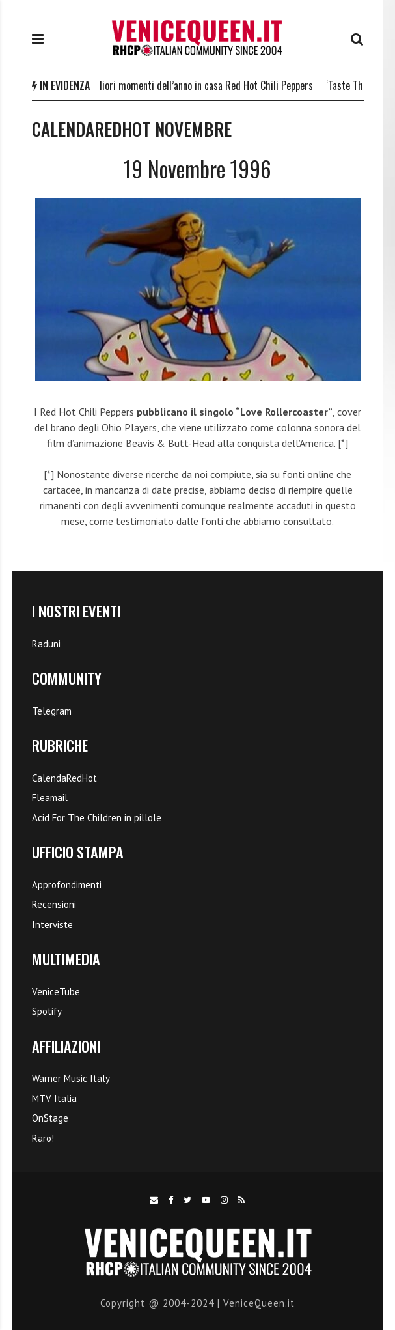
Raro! (43, 1138)
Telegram (52, 711)
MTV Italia (54, 1098)
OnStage (50, 1118)
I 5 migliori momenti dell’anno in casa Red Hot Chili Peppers (196, 85)
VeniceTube (56, 991)
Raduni (46, 644)
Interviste (52, 924)
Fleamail (50, 797)
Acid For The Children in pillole (96, 818)
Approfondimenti (67, 885)
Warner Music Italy (71, 1078)
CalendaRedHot (64, 778)
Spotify (47, 1011)
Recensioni (54, 904)
